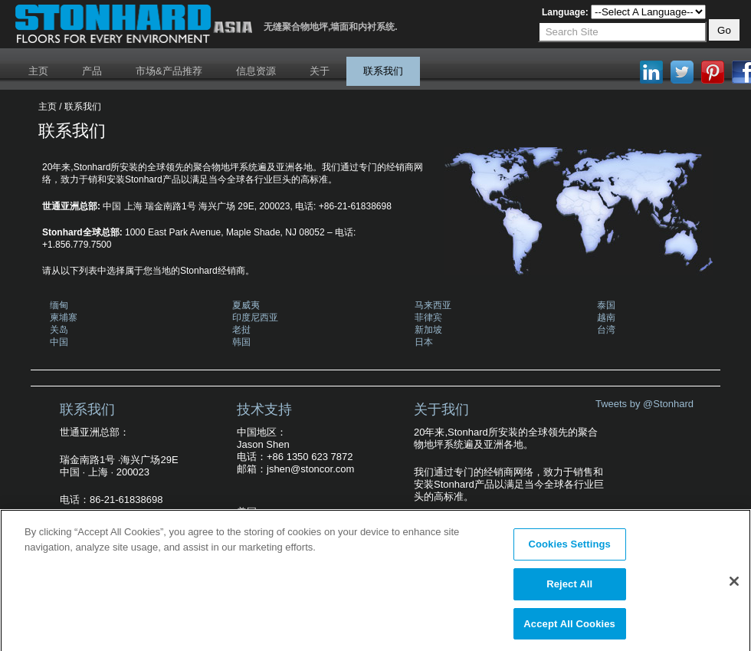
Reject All (569, 587)
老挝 (241, 329)
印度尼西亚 (255, 317)
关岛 (59, 329)
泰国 (606, 305)
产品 (92, 71)
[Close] (734, 586)
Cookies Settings (569, 548)
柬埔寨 (63, 317)
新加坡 (428, 329)
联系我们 (383, 71)
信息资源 (256, 71)
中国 (59, 342)
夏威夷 (246, 305)
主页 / (50, 106)
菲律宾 (428, 317)
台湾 (606, 329)
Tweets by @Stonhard (644, 403)
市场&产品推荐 (169, 71)
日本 (424, 342)
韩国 (241, 342)
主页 (38, 71)
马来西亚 (433, 305)
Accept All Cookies (569, 627)
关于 (320, 71)
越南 (606, 317)
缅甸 (59, 305)
